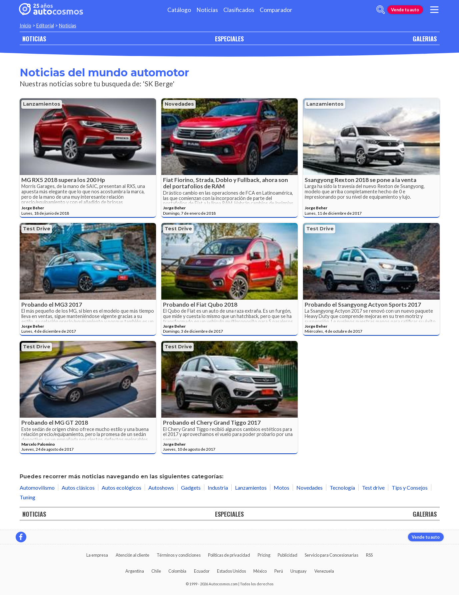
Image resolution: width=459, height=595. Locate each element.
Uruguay (298, 571)
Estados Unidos (231, 571)
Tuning (27, 497)
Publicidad (287, 555)
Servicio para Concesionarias (331, 555)
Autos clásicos (78, 487)
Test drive (36, 229)
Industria (218, 487)
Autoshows (161, 487)
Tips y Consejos (410, 487)
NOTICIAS (34, 38)
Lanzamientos (41, 104)
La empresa (97, 555)
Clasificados (238, 9)
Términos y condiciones (179, 555)
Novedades (179, 104)
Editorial (45, 25)
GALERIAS (425, 38)
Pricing (264, 555)
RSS (369, 555)
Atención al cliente (132, 555)
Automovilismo (37, 487)
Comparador (276, 9)
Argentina (134, 571)
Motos (281, 487)
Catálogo (179, 9)
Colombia (177, 571)
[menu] (434, 9)
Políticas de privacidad (229, 555)
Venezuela (324, 571)
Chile (156, 571)
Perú (278, 571)
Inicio (25, 25)
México (260, 571)
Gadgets (191, 487)
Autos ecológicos (121, 487)
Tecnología (342, 487)
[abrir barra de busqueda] (381, 10)
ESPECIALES (229, 38)
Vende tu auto (405, 9)
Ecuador (202, 571)
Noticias (207, 9)
